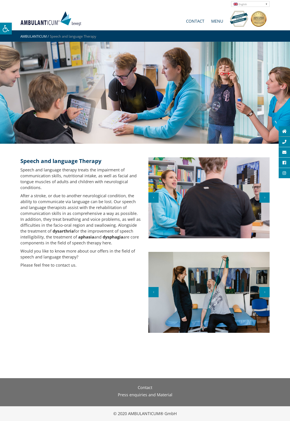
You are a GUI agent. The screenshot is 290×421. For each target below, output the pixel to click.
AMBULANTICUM (33, 36)
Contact (145, 387)
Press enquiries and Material (145, 394)
